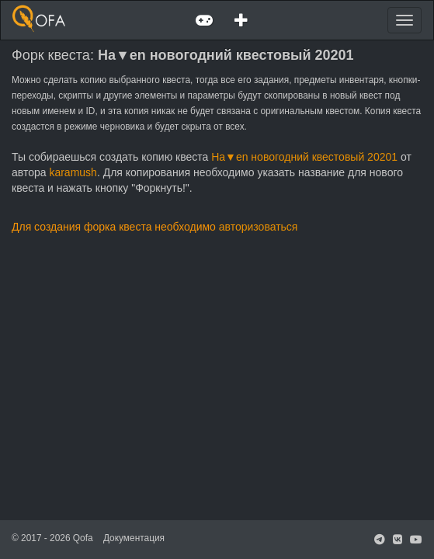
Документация (134, 538)
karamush (72, 172)
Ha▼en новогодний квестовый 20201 (304, 157)
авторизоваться (258, 226)
